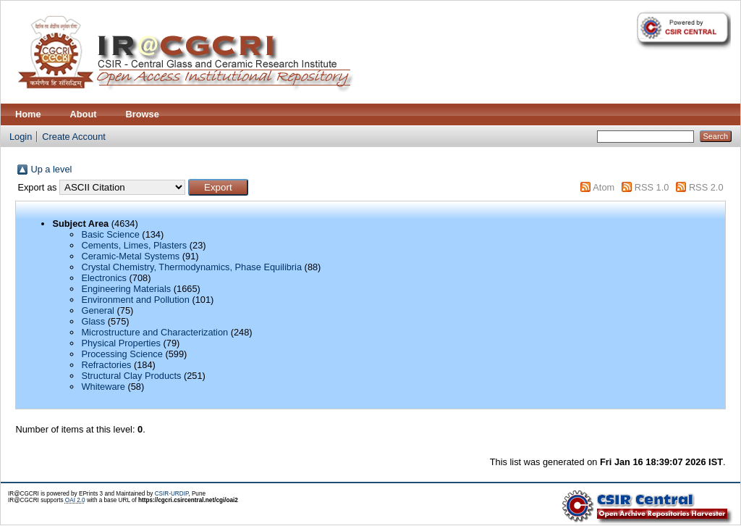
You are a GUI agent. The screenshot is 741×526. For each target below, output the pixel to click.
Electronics (104, 277)
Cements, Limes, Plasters (134, 245)
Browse (142, 114)
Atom (603, 187)
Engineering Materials (126, 288)
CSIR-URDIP (172, 493)
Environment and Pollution (135, 299)
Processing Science (121, 353)
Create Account (74, 136)
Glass (93, 321)
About (83, 114)
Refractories (106, 364)
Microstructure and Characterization (154, 332)
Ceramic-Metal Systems (130, 256)
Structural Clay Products (131, 375)
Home (28, 114)
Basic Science (110, 234)
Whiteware (102, 386)
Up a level (51, 169)
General (97, 310)
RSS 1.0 (652, 187)
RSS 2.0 (706, 187)
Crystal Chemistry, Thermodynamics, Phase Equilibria (191, 267)
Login (20, 136)
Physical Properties (121, 343)
